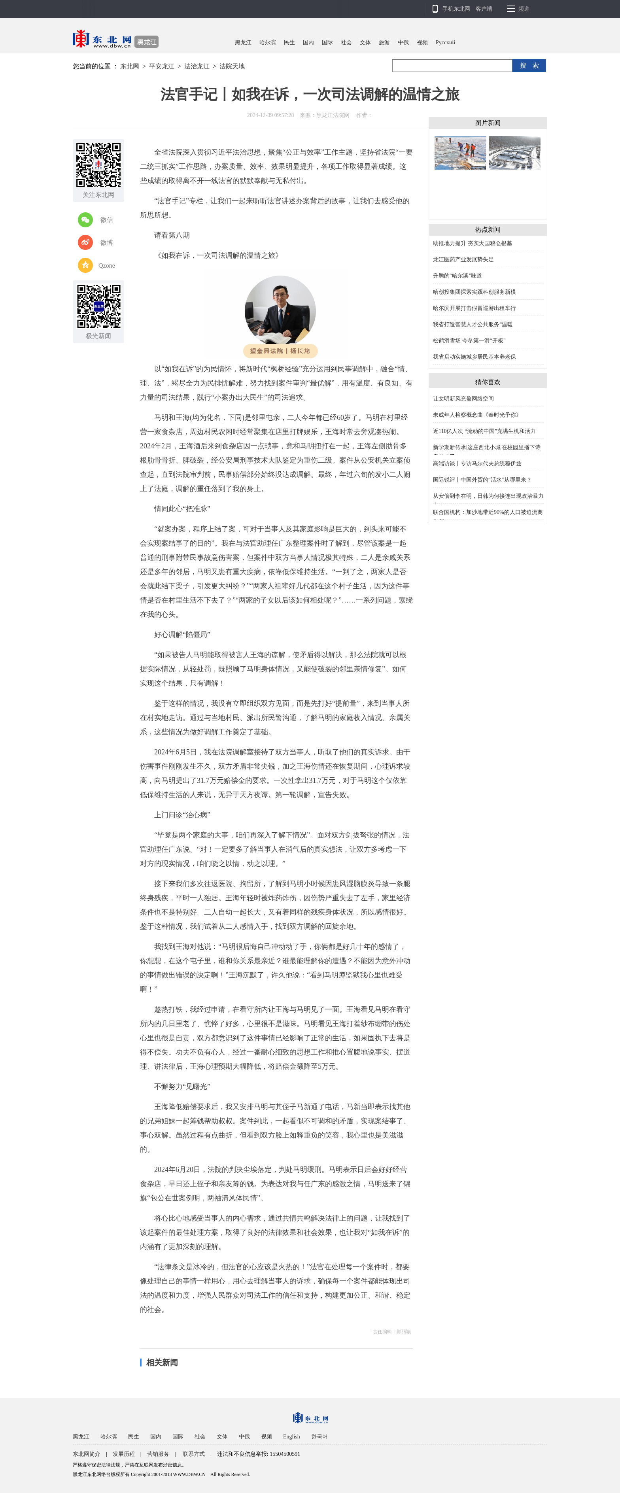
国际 (327, 42)
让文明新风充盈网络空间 (463, 399)
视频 (422, 42)
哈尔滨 (267, 42)
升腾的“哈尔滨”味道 (457, 276)
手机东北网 (456, 9)
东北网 (129, 66)
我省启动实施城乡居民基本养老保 (474, 357)
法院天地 (232, 66)
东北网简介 (86, 1454)
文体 (365, 42)
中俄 (403, 42)
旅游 (384, 42)
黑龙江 (243, 42)
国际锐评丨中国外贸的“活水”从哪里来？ (482, 480)
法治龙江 (197, 66)
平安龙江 (161, 66)
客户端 (484, 9)
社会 (346, 42)
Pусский (445, 42)
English (291, 1437)
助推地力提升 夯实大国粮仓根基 (472, 243)
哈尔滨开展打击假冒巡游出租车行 (474, 308)
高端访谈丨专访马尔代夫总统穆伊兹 (477, 464)
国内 (308, 42)
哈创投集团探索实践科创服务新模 (474, 292)
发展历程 (124, 1454)
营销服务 (158, 1454)
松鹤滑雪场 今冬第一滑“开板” (469, 341)
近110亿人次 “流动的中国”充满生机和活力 (484, 431)
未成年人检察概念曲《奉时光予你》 (477, 415)
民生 (289, 42)
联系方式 (194, 1454)
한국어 (319, 1437)
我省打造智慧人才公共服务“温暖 (473, 324)
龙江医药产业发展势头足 (463, 260)
